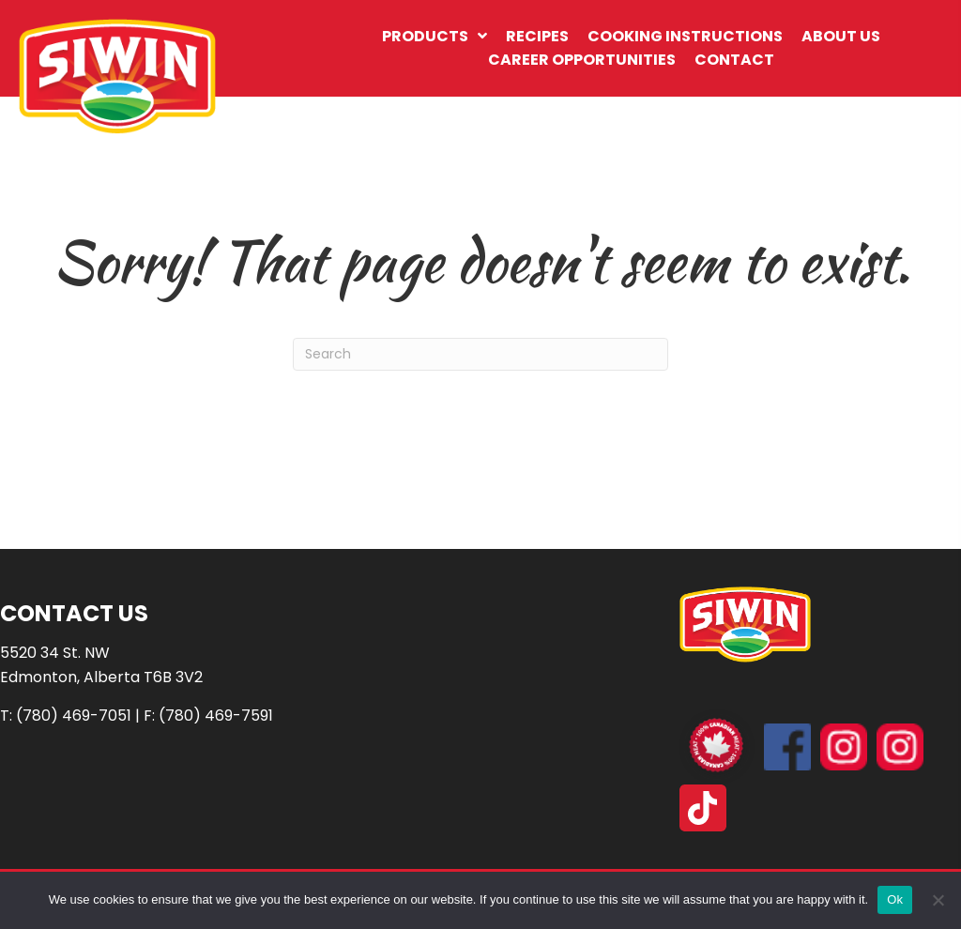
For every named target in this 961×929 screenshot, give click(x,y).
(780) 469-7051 (73, 715)
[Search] (480, 354)
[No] (937, 900)
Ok (895, 899)
